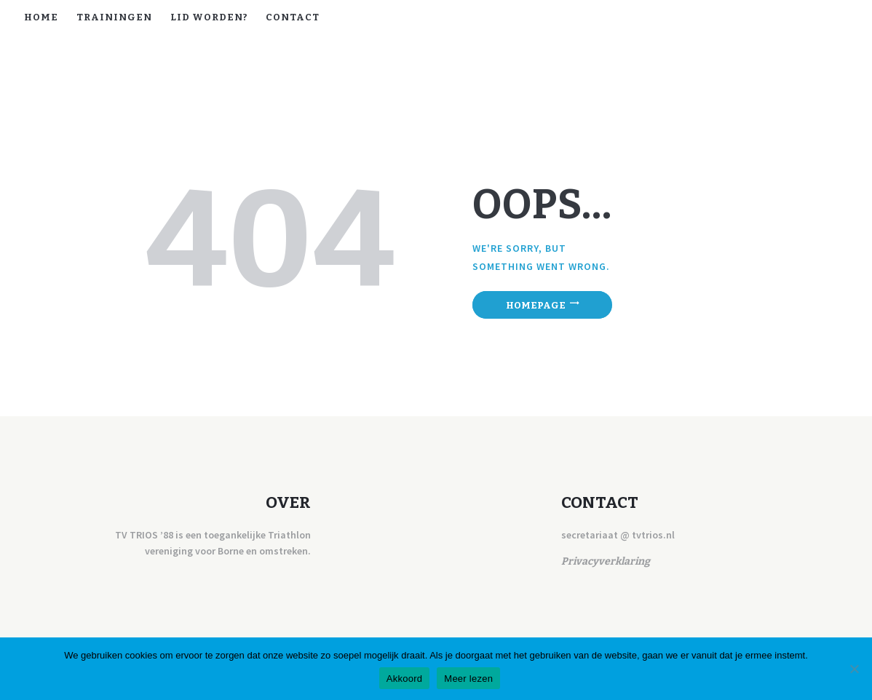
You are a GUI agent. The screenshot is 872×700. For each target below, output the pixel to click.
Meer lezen (468, 678)
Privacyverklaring (605, 561)
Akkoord (404, 678)
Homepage (536, 304)
